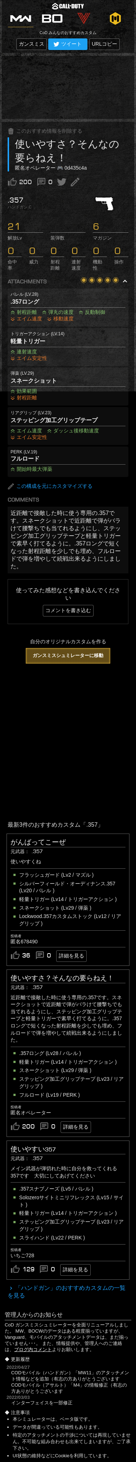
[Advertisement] (68, 87)
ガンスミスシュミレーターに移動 (68, 655)
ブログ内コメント (33, 1349)
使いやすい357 (33, 1149)
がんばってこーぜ (38, 842)
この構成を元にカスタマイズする (50, 486)
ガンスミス (31, 44)
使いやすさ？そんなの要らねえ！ (62, 978)
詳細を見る (71, 956)
